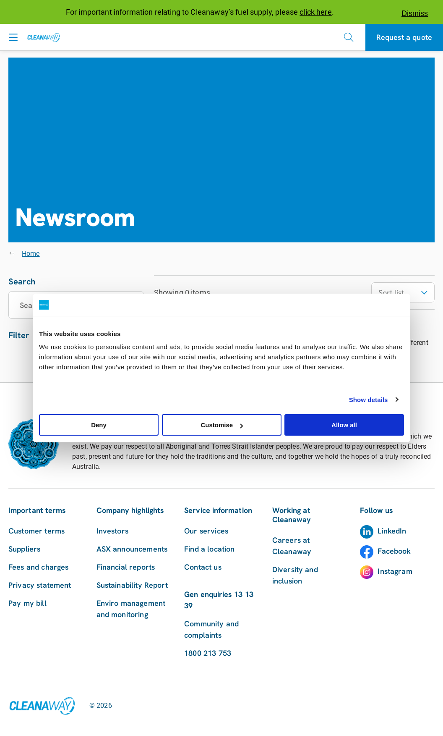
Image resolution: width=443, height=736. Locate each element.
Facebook (394, 551)
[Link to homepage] (42, 705)
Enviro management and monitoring (131, 608)
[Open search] (349, 37)
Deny (99, 424)
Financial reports (125, 567)
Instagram (395, 571)
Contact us (203, 567)
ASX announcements (132, 549)
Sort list (402, 292)
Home (31, 254)
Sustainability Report (132, 585)
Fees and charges (38, 567)
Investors (112, 531)
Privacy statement (39, 585)
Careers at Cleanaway (291, 545)
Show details (368, 399)
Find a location (209, 549)
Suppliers (24, 549)
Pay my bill (27, 603)
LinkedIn (392, 531)
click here (316, 12)
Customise (222, 424)
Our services (206, 531)
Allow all (344, 424)
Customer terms (36, 531)
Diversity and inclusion (295, 575)
